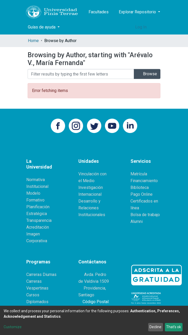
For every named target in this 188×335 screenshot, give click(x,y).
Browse (147, 73)
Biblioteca (139, 187)
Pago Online (141, 194)
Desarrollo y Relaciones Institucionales (91, 208)
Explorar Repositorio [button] (138, 11)
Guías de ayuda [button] (42, 27)
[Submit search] (122, 27)
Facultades (99, 11)
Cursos (32, 294)
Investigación (90, 187)
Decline (155, 327)
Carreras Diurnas (41, 274)
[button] (130, 27)
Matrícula (138, 173)
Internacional (90, 194)
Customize (13, 327)
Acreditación (37, 227)
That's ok (173, 327)
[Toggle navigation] (157, 27)
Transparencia (39, 220)
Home (33, 40)
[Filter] (81, 74)
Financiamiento (144, 180)
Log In (141, 27)
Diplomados (37, 301)
